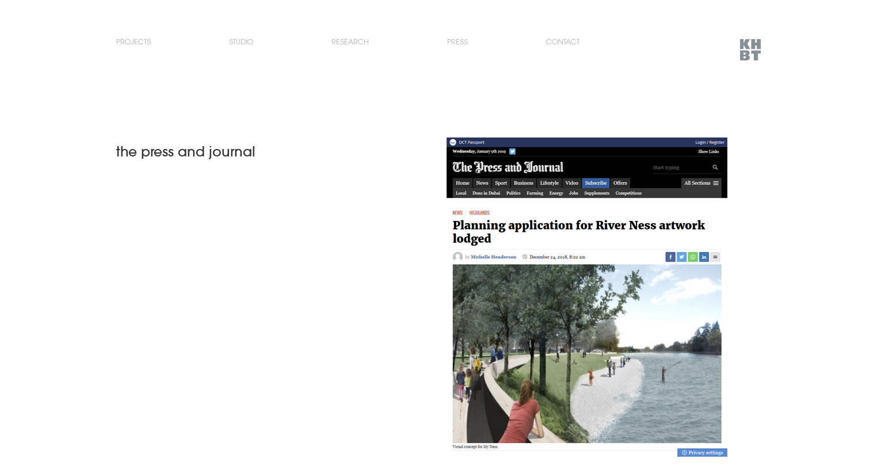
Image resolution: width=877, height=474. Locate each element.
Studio (241, 42)
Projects (133, 42)
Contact (562, 42)
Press (457, 42)
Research (350, 42)
